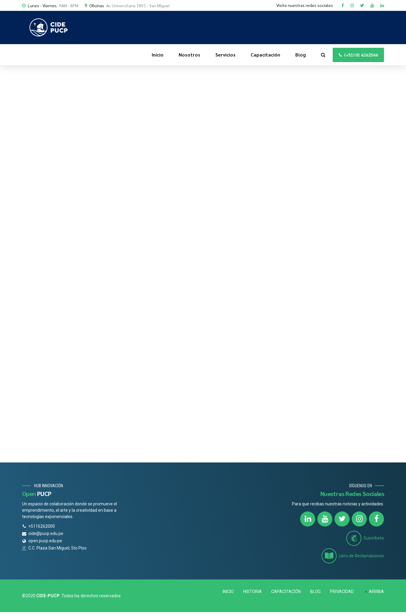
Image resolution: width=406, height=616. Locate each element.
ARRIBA (376, 591)
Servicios (225, 54)
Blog (300, 54)
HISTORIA (252, 591)
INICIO (228, 591)
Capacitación (265, 54)
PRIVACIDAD (342, 591)
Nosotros (189, 54)
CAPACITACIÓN (286, 591)
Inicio (157, 54)
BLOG (315, 591)
